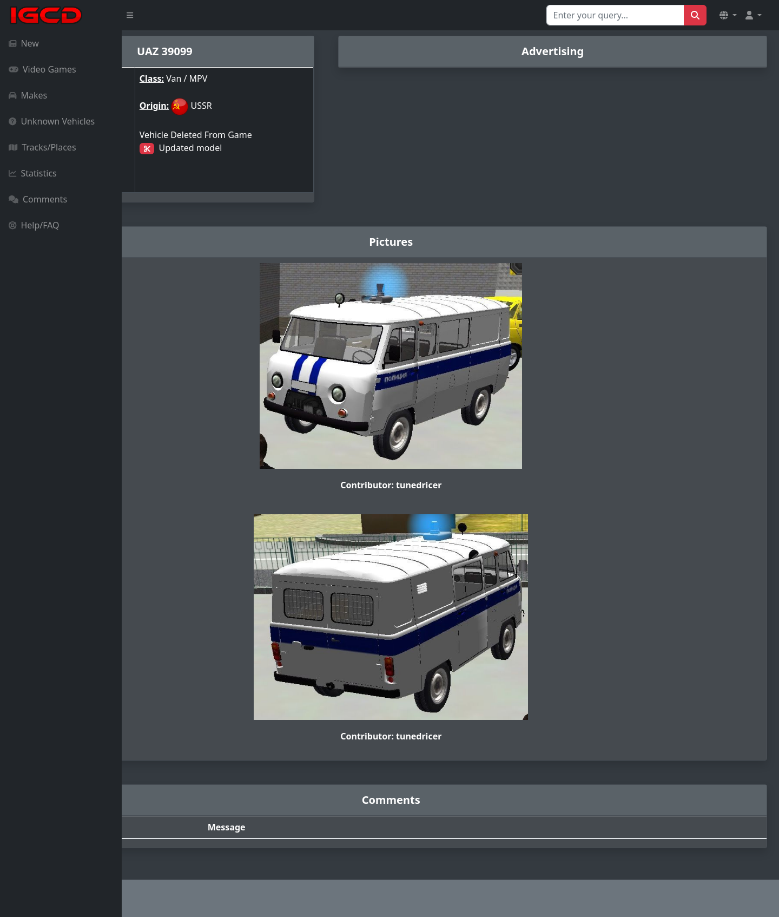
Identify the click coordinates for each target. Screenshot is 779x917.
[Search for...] (615, 15)
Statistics (33, 173)
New (24, 43)
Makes (28, 95)
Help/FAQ (34, 225)
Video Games (42, 69)
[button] (728, 15)
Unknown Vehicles (52, 121)
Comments (38, 199)
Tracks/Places (42, 147)
